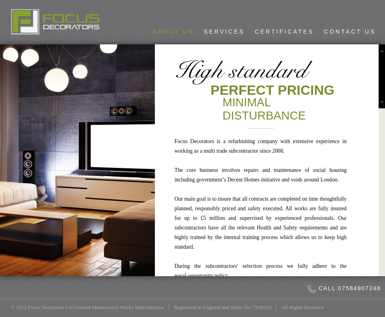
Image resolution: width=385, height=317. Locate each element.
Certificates (284, 31)
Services (224, 31)
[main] (273, 160)
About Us (173, 31)
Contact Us (350, 31)
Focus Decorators (55, 21)
